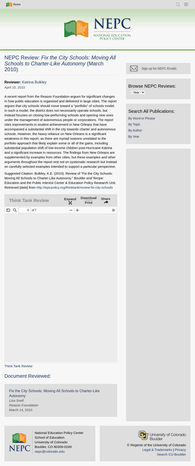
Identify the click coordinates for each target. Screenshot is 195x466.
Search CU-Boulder (171, 454)
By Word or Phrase (141, 118)
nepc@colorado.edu (50, 451)
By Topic (134, 124)
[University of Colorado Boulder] (162, 435)
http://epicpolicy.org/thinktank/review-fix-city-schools (74, 187)
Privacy (180, 450)
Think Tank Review (18, 366)
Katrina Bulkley (34, 82)
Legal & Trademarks (157, 450)
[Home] (97, 29)
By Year (133, 136)
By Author (135, 130)
